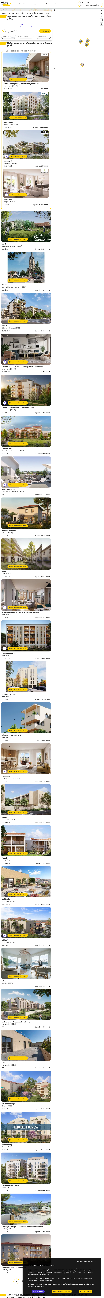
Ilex (3, 1063)
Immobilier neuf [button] (25, 4)
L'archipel (8, 161)
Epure (4, 285)
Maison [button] (49, 4)
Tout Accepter (85, 1291)
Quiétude (6, 899)
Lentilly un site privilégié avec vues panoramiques (22, 1226)
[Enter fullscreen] (101, 20)
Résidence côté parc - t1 (12, 735)
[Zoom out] (101, 13)
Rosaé (4, 858)
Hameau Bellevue (9, 530)
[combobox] (8, 37)
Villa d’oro (6, 940)
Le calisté (6, 776)
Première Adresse (9, 694)
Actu (64, 4)
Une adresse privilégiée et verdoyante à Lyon (22, 84)
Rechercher (45, 31)
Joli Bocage (7, 244)
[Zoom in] (101, 10)
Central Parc (7, 448)
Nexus (4, 326)
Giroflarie (8, 199)
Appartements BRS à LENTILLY (14, 1267)
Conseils (58, 4)
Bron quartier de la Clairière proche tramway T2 (21, 612)
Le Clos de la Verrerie (10, 1186)
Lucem (4, 817)
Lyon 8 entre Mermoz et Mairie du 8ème (18, 408)
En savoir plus (38, 1291)
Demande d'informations (18, 79)
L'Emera (5, 981)
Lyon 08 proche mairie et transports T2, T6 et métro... (24, 367)
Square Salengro (9, 1104)
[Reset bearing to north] (101, 16)
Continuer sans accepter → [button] (86, 1261)
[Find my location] (101, 24)
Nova (4, 571)
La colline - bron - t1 (10, 653)
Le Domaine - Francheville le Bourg (16, 1022)
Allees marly (7, 1145)
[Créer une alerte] (26, 25)
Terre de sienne (8, 490)
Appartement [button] (39, 4)
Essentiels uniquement (62, 1291)
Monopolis (8, 122)
